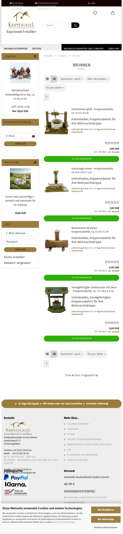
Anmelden (20, 145)
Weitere (36, 48)
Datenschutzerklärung (63, 522)
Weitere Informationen (105, 527)
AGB (69, 450)
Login (91, 3)
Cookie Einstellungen (77, 461)
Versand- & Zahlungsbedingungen (84, 440)
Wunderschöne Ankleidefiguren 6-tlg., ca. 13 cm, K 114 (20, 95)
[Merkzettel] (95, 13)
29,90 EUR (20, 214)
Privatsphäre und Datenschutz (82, 455)
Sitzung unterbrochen (78, 424)
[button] (113, 13)
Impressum (72, 430)
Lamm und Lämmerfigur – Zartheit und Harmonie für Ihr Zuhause (20, 201)
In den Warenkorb (81, 160)
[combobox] (72, 80)
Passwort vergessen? (17, 264)
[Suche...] (75, 25)
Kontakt (71, 435)
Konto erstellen (14, 258)
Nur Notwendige (106, 519)
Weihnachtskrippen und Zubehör (83, 48)
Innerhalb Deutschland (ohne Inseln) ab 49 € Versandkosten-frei (46, 4)
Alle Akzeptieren (106, 509)
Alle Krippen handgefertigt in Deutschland (16, 4)
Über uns (113, 48)
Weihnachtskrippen (15, 48)
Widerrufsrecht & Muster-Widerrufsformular (89, 445)
